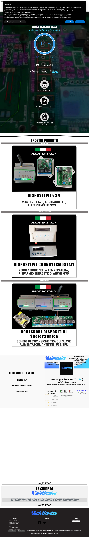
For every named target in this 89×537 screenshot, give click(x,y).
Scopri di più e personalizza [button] (15, 22)
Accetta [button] (80, 22)
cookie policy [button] (59, 9)
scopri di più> (44, 483)
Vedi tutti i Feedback (82, 391)
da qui (55, 71)
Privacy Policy (12, 530)
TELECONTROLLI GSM (76, 521)
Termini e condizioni (31, 530)
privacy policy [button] (54, 7)
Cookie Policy (21, 530)
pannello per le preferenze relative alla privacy (59, 17)
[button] (84, 4)
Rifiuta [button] (69, 22)
